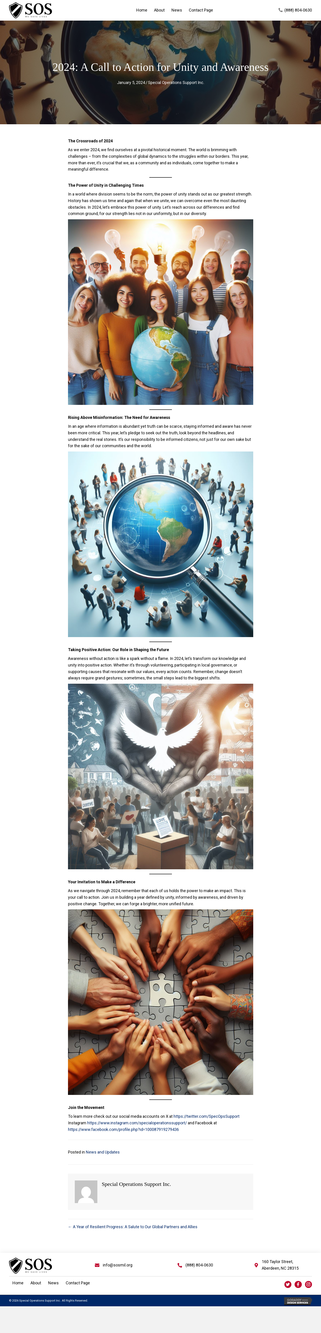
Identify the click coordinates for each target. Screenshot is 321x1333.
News (53, 1282)
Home (17, 1282)
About (35, 1282)
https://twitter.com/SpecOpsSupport (206, 1116)
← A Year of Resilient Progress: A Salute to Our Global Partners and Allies (132, 1226)
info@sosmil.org (117, 1265)
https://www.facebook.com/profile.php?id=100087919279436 (123, 1129)
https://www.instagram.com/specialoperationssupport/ (137, 1122)
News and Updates (103, 1152)
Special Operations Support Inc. (176, 82)
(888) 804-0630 (298, 10)
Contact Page (78, 1282)
